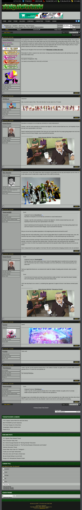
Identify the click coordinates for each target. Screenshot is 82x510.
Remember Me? (75, 25)
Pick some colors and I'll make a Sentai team (14, 454)
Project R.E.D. (6, 429)
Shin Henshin (6, 173)
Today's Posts (57, 29)
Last (76, 32)
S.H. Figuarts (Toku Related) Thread (12, 438)
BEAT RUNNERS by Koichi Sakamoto (12, 422)
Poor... (6, 481)
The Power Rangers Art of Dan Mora (12, 425)
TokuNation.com (7, 25)
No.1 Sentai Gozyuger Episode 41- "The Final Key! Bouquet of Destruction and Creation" (25, 445)
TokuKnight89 (6, 212)
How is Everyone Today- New (10, 440)
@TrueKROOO (7, 45)
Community (36, 29)
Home (4, 21)
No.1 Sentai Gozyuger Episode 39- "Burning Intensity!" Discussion (19, 442)
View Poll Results (7, 486)
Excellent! (7, 469)
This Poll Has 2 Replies (8, 488)
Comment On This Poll (8, 487)
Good (6, 472)
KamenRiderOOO (8, 40)
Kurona (4, 325)
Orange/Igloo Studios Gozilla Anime (11, 427)
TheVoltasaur (6, 368)
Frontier (5, 351)
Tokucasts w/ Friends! (57, 137)
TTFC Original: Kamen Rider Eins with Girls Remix (15, 420)
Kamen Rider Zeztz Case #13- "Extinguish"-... (14, 449)
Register (19, 29)
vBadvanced (42, 508)
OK (5, 478)
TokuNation (15, 25)
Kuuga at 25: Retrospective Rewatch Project (14, 458)
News (9, 21)
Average (6, 475)
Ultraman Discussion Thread (10, 447)
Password (60, 27)
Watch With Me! (44, 137)
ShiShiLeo (5, 99)
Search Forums (7, 492)
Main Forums (22, 25)
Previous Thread (38, 407)
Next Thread (45, 407)
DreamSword (6, 123)
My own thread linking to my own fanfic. (12, 456)
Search (74, 29)
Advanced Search (8, 497)
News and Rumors (30, 25)
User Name (60, 25)
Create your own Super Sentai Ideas (12, 451)
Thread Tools (75, 35)
